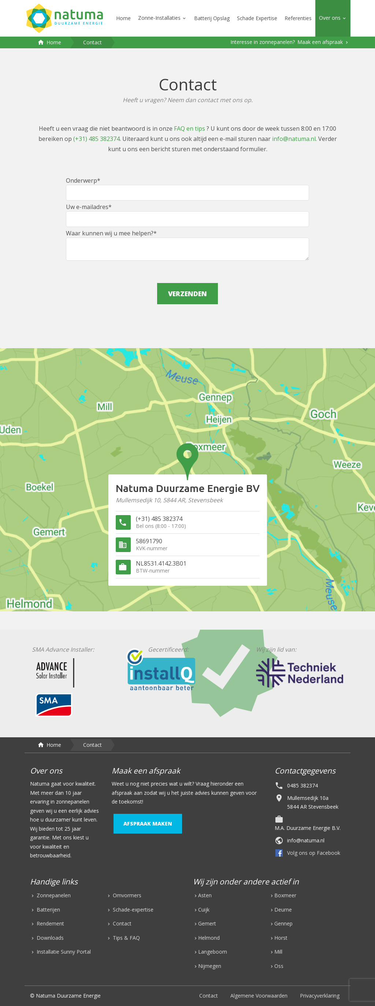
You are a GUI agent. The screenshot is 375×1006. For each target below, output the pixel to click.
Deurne (283, 909)
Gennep (283, 923)
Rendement (49, 923)
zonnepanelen (72, 801)
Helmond (209, 937)
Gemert (207, 923)
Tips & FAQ (125, 937)
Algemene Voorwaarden (258, 995)
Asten (205, 895)
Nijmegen (209, 965)
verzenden (187, 293)
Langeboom (212, 951)
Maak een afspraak (320, 41)
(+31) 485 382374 (96, 139)
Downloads (49, 937)
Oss (278, 965)
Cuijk (203, 909)
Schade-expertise (132, 909)
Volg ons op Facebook (313, 852)
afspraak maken (147, 823)
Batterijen (47, 909)
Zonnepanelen (53, 895)
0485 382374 (302, 785)
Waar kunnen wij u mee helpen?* (187, 245)
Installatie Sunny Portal (63, 951)
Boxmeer (285, 895)
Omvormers (126, 895)
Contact (121, 923)
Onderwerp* (187, 188)
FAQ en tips (190, 128)
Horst (280, 937)
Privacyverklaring (319, 995)
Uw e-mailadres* (187, 215)
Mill (278, 951)
